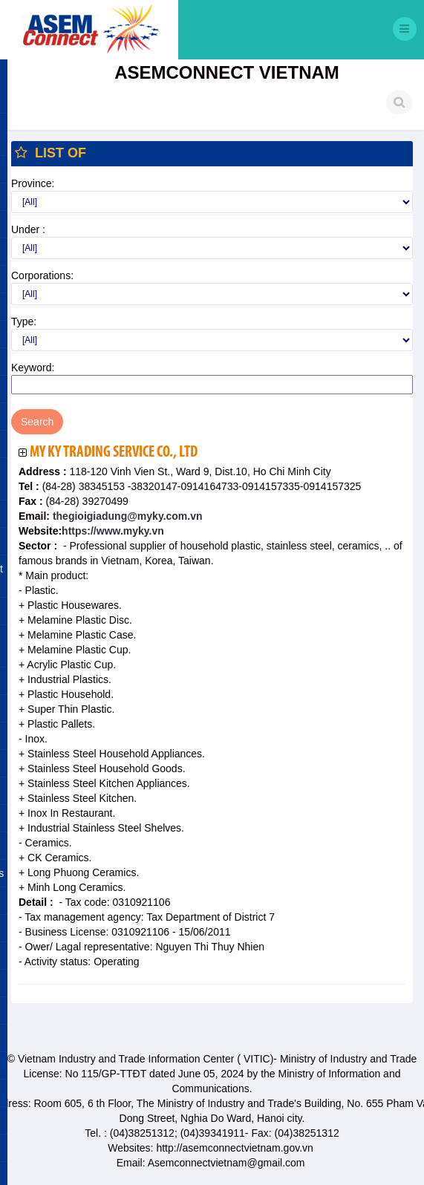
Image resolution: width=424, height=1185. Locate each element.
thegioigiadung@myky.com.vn (126, 516)
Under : (28, 229)
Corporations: (42, 275)
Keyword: (32, 367)
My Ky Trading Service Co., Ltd (114, 452)
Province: (32, 183)
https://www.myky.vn (113, 531)
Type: (23, 321)
